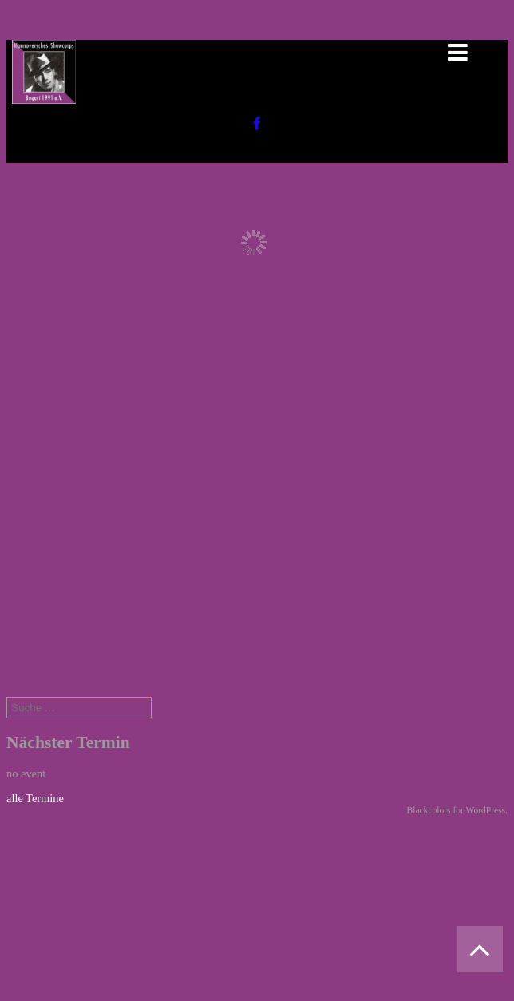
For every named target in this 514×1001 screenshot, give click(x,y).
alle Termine (35, 798)
